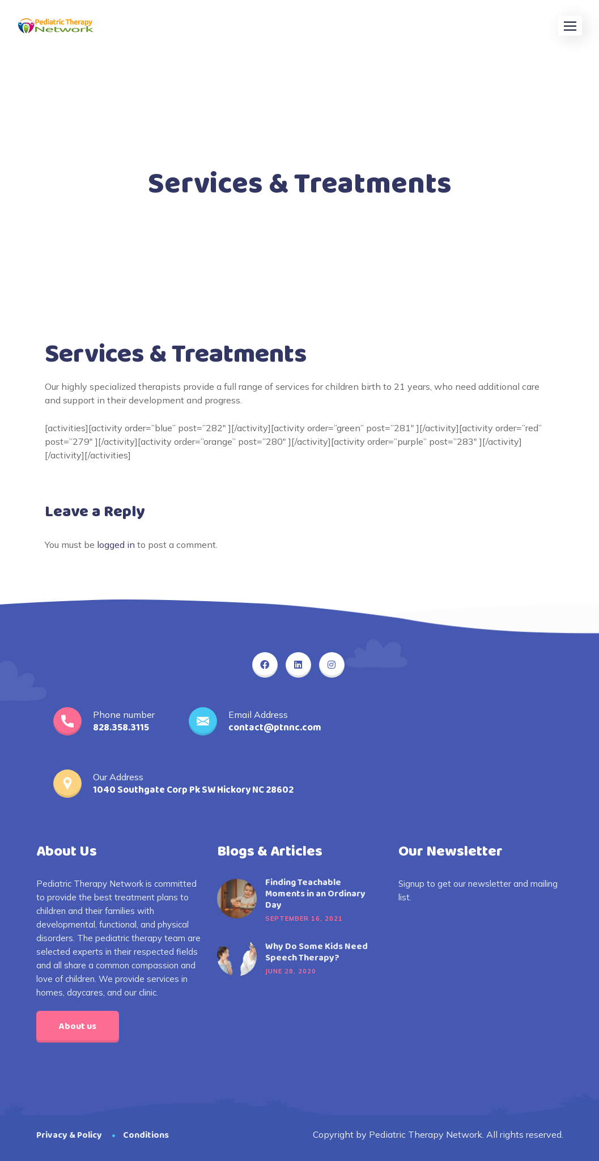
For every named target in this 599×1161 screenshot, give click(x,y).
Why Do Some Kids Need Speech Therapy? (316, 952)
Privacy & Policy (69, 1135)
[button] (570, 26)
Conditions (146, 1135)
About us (77, 1026)
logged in (116, 544)
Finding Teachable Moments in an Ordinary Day (315, 894)
